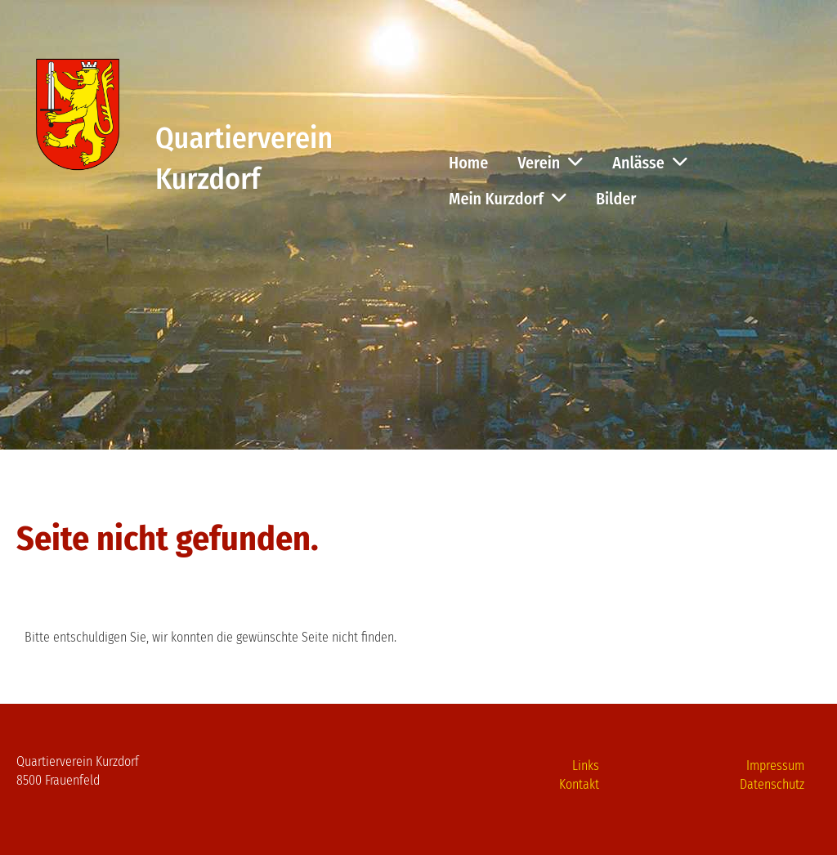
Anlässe (649, 162)
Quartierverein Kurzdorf (244, 158)
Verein (550, 162)
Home (468, 162)
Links (585, 765)
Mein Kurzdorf (507, 198)
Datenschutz (772, 784)
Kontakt (579, 784)
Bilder (616, 198)
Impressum (775, 765)
